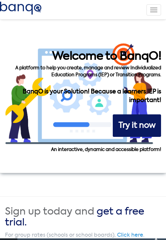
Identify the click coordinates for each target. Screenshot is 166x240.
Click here (130, 235)
